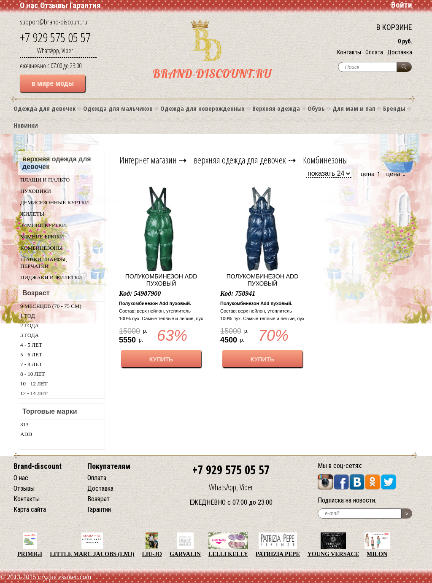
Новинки (26, 125)
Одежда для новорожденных (202, 108)
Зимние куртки (43, 225)
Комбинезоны (41, 248)
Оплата (374, 52)
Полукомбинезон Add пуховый (161, 280)
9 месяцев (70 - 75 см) (50, 306)
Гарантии (99, 509)
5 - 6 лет (31, 354)
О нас (29, 5)
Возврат (98, 499)
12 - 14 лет (34, 393)
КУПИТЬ (161, 359)
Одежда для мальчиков (118, 108)
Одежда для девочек (45, 108)
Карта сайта (30, 509)
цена (371, 173)
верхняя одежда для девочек (240, 159)
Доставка (399, 52)
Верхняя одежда (276, 108)
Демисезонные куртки (54, 202)
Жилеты (32, 214)
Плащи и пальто (45, 180)
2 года (29, 325)
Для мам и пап (353, 108)
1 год (27, 316)
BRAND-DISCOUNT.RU (211, 73)
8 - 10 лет (32, 374)
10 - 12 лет (34, 383)
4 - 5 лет (31, 345)
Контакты (349, 52)
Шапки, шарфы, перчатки (43, 262)
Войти (401, 5)
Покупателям (108, 466)
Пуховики (35, 191)
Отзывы (54, 5)
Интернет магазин (148, 159)
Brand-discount (38, 466)
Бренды (394, 108)
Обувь (316, 108)
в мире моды (53, 83)
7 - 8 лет (31, 364)
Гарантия (85, 5)
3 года (29, 335)
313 (24, 424)
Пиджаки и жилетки (51, 277)
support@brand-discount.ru (53, 22)
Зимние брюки (42, 236)
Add (26, 434)
